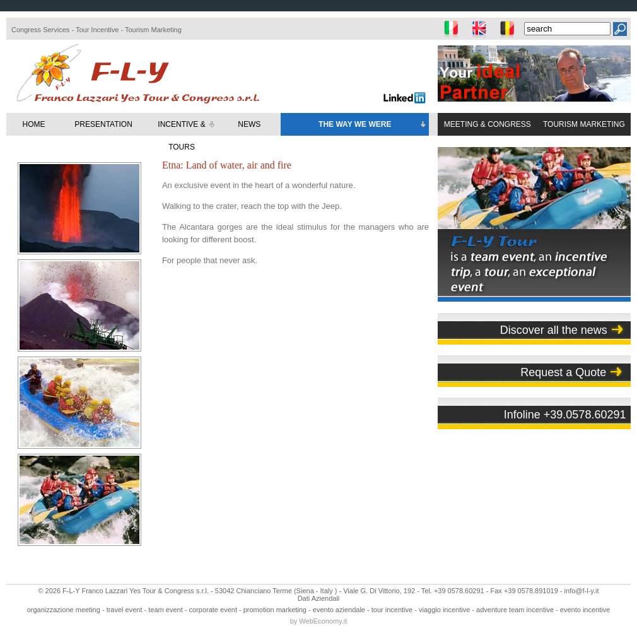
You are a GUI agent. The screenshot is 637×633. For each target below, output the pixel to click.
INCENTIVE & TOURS (187, 135)
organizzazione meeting (63, 609)
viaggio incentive (444, 609)
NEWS (249, 124)
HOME (34, 124)
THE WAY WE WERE (373, 125)
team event (165, 609)
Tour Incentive (97, 29)
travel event (125, 609)
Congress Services (40, 29)
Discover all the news (553, 330)
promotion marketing (275, 609)
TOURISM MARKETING (584, 124)
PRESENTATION (103, 124)
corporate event (213, 609)
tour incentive (391, 609)
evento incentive (585, 609)
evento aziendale (339, 609)
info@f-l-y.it (581, 591)
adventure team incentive (515, 609)
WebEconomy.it (323, 621)
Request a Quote (563, 372)
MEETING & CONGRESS (487, 124)
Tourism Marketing (153, 29)
